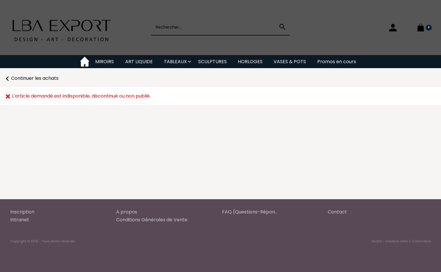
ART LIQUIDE (139, 61)
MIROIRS (104, 61)
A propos (126, 212)
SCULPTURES (212, 61)
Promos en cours (336, 61)
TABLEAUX (175, 61)
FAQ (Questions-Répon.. (249, 212)
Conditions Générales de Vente (151, 219)
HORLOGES (250, 61)
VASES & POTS (290, 61)
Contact (337, 212)
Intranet (19, 219)
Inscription (22, 212)
